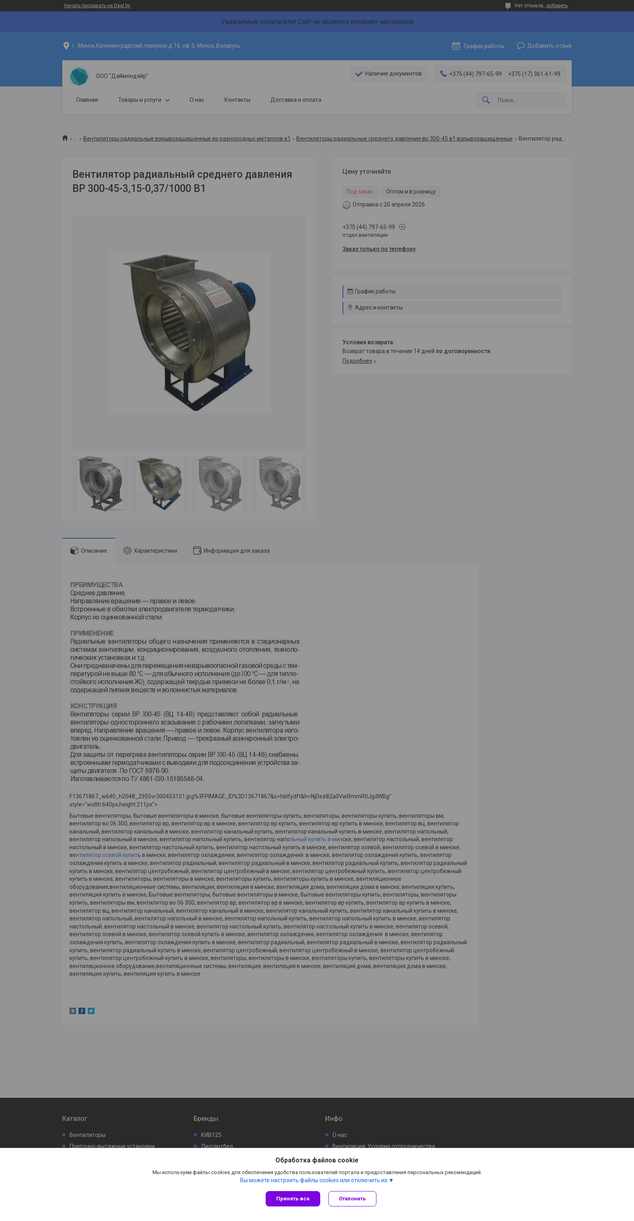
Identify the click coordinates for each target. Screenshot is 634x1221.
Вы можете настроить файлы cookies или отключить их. (314, 1180)
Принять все (293, 1199)
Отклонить (352, 1199)
